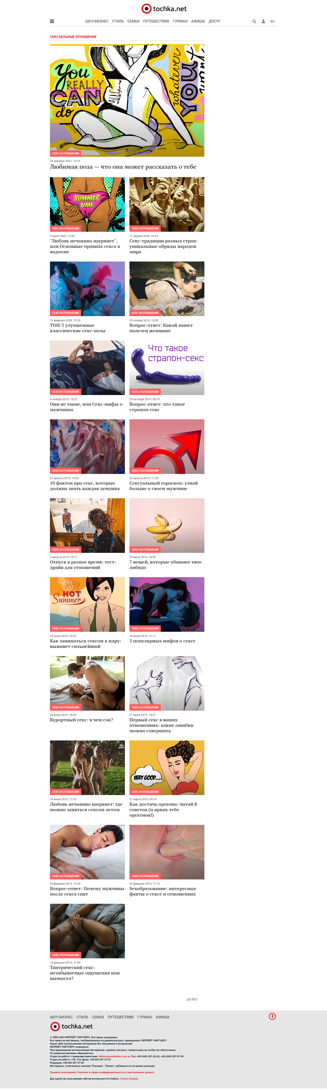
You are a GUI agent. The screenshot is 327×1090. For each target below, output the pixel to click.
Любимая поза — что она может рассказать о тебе (123, 166)
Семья (133, 21)
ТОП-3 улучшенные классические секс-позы (78, 328)
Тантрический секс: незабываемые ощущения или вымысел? (85, 972)
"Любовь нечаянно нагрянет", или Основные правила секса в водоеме (85, 246)
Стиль (118, 21)
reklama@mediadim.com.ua (114, 1056)
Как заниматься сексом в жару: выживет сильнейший (85, 643)
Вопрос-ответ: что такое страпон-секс (157, 407)
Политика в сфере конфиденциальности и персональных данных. (116, 1072)
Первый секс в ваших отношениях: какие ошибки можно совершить (161, 725)
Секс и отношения (65, 153)
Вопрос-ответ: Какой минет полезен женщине (161, 328)
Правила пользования (63, 1072)
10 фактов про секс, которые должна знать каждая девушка (85, 485)
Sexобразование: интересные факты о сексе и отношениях (162, 891)
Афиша (198, 21)
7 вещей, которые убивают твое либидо (165, 564)
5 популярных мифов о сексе (162, 641)
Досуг (214, 21)
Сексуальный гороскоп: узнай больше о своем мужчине (163, 485)
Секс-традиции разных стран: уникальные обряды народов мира (163, 246)
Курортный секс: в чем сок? (81, 720)
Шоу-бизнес (96, 21)
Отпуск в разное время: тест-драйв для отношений (83, 564)
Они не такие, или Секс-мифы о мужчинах (86, 407)
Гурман (180, 21)
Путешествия (156, 21)
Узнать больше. (129, 1078)
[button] (263, 21)
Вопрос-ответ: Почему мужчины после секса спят (87, 891)
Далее (192, 999)
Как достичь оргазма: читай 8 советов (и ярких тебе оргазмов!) (163, 809)
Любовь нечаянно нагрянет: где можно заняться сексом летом (86, 807)
